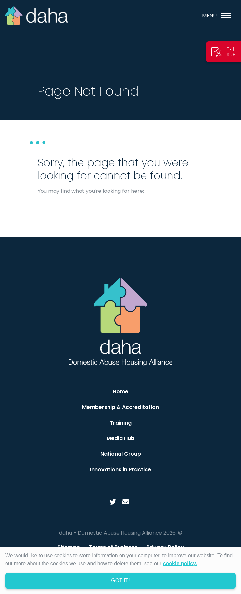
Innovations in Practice (120, 469)
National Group (120, 454)
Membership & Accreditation (120, 407)
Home (120, 391)
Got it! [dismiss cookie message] (120, 580)
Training (121, 422)
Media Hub (120, 438)
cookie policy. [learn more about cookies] (180, 563)
